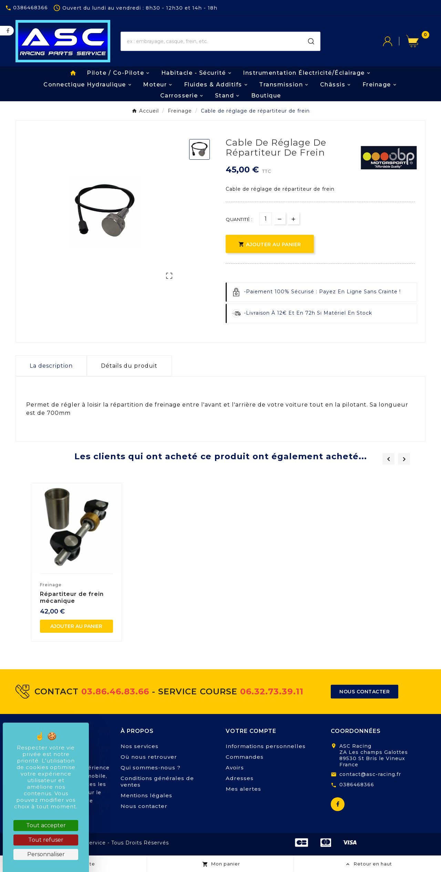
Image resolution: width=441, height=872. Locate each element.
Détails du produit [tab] (129, 366)
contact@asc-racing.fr (370, 774)
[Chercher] (211, 41)
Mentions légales (146, 795)
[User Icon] (394, 41)
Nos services (139, 746)
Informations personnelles (266, 746)
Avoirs (235, 767)
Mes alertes (243, 789)
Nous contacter (144, 806)
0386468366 (356, 784)
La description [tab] (51, 366)
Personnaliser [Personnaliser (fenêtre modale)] (46, 854)
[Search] (311, 41)
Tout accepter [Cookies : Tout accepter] (46, 825)
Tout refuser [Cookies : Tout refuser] (45, 840)
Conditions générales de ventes (157, 781)
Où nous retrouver (149, 757)
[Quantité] (265, 218)
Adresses (240, 778)
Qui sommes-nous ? (151, 767)
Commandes (245, 757)
